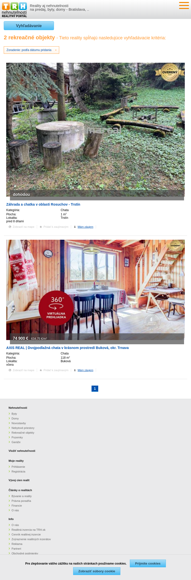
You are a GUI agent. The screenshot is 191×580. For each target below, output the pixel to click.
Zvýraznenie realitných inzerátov (31, 539)
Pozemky (17, 437)
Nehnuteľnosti (18, 407)
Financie (17, 505)
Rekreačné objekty (23, 432)
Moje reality (16, 460)
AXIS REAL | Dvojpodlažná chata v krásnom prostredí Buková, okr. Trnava (67, 348)
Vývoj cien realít (19, 480)
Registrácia (18, 471)
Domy (15, 418)
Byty (14, 413)
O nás (15, 510)
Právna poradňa (21, 500)
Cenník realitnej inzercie (26, 534)
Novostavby (19, 423)
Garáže (16, 442)
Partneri (16, 548)
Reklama (17, 543)
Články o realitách (20, 490)
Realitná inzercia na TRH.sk (29, 529)
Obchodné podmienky (25, 553)
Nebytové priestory (23, 427)
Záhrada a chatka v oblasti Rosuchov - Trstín (43, 204)
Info (11, 519)
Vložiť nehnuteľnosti (22, 450)
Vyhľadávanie (29, 26)
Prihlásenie (18, 466)
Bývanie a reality (22, 496)
